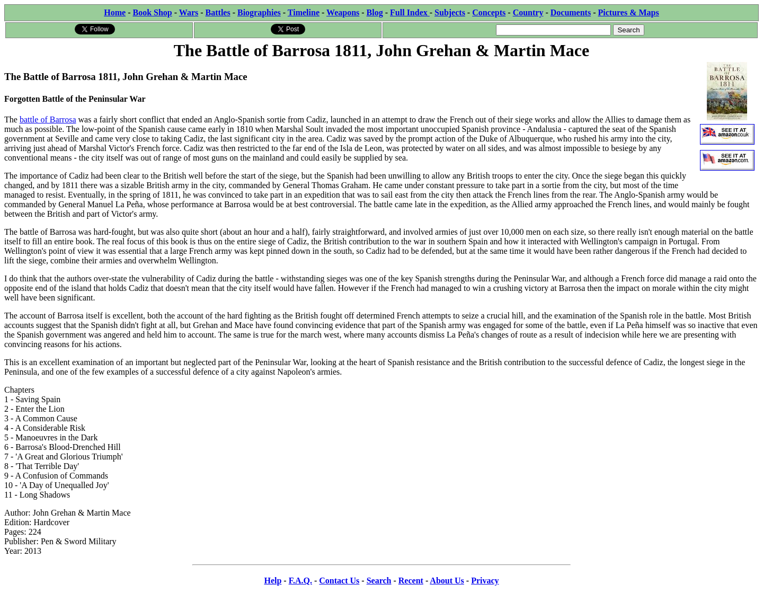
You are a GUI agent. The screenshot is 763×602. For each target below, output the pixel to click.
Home (115, 12)
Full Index (410, 12)
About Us (447, 580)
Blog (375, 12)
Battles (218, 12)
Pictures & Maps (628, 12)
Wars (188, 12)
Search (379, 580)
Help (272, 580)
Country (528, 12)
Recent (410, 580)
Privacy (485, 580)
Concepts (488, 12)
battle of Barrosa (48, 119)
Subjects (449, 12)
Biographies (259, 12)
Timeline (304, 12)
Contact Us (339, 580)
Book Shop (152, 12)
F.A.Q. (300, 580)
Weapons (342, 12)
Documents (571, 12)
